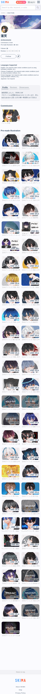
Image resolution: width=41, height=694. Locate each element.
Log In (31, 2)
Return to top (20, 672)
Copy (18, 56)
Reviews (13, 87)
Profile (5, 87)
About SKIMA (20, 687)
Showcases (24, 87)
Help (20, 690)
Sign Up (21, 2)
